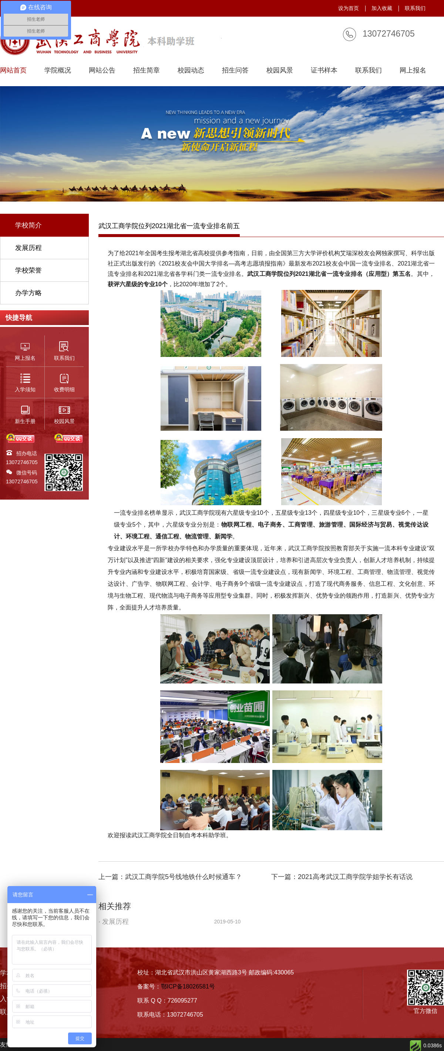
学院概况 (57, 70)
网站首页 (13, 70)
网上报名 (413, 70)
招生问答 (235, 70)
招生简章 (146, 70)
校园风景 (279, 70)
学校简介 (28, 225)
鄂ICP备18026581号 (188, 986)
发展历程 (28, 247)
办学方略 (28, 293)
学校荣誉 (28, 270)
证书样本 (324, 70)
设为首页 (348, 8)
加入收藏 (381, 8)
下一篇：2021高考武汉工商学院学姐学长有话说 (342, 876)
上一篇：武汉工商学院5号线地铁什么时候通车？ (170, 876)
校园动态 (191, 70)
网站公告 (102, 70)
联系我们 (415, 8)
